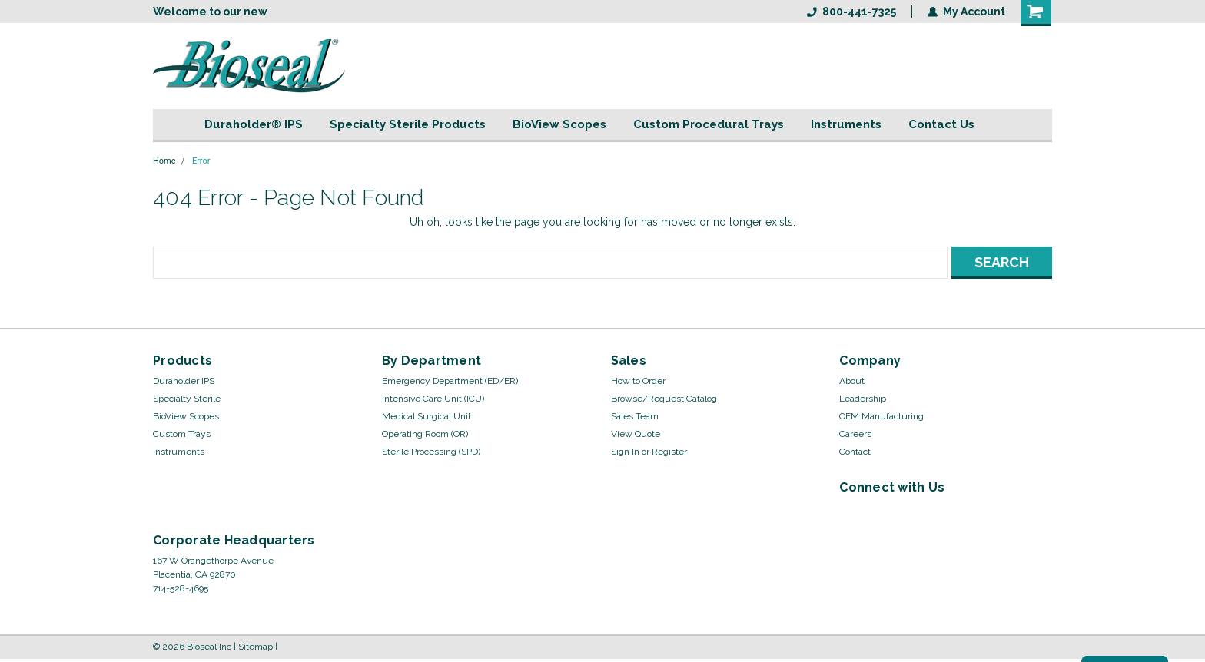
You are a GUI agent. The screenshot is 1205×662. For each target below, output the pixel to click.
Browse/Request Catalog (664, 398)
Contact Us (941, 124)
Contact (855, 451)
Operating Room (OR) (425, 434)
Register (669, 451)
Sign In (625, 451)
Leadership (862, 398)
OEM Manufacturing (881, 416)
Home (164, 161)
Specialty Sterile (187, 398)
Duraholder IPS (183, 381)
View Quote (635, 434)
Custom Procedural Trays (708, 124)
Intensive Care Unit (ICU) (433, 398)
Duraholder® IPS (253, 124)
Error (201, 161)
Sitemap (255, 646)
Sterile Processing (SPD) (431, 451)
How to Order (638, 381)
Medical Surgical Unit (426, 416)
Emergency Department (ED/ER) (450, 381)
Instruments (846, 124)
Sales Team (635, 416)
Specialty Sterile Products (408, 124)
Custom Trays (182, 434)
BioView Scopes (559, 124)
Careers (855, 434)
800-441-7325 (851, 11)
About (852, 381)
